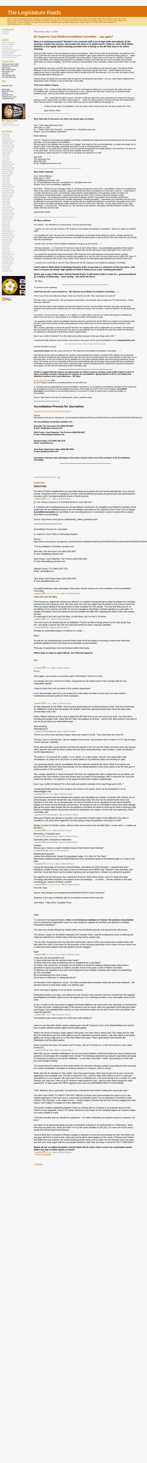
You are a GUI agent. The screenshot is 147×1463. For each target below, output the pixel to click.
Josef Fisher (49, 864)
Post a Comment (43, 1154)
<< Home (38, 1164)
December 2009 (8, 215)
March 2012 (6, 265)
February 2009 (7, 196)
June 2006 (6, 136)
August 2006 (7, 140)
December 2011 (8, 260)
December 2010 (8, 237)
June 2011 (6, 249)
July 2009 (5, 205)
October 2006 (7, 143)
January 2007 (7, 149)
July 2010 (5, 228)
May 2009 (6, 202)
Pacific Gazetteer (8, 42)
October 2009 (7, 211)
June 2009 (6, 203)
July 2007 (5, 160)
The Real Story (7, 54)
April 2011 (6, 245)
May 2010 (6, 224)
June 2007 (6, 158)
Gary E (47, 619)
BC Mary (48, 703)
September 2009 (8, 209)
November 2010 (8, 235)
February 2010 (7, 218)
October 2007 (7, 166)
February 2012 (7, 264)
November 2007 (8, 168)
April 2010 (6, 222)
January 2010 (7, 217)
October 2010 (7, 233)
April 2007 (6, 155)
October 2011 (7, 256)
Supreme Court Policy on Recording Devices (52, 411)
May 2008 (6, 179)
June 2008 (6, 181)
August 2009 (7, 207)
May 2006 (6, 134)
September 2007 (8, 164)
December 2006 (8, 147)
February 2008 (7, 173)
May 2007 (6, 156)
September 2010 (8, 232)
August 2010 (7, 230)
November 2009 (8, 213)
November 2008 (8, 190)
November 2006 (8, 145)
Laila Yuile (49, 794)
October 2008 (7, 188)
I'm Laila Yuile (7, 46)
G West (48, 1015)
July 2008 (5, 183)
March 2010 (6, 220)
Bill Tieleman (7, 48)
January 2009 (7, 194)
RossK (47, 668)
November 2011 (8, 258)
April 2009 (6, 200)
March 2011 (6, 243)
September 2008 (8, 187)
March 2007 (6, 153)
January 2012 (7, 262)
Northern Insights (8, 52)
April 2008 (6, 177)
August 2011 (7, 252)
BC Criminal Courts (9, 57)
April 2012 (6, 267)
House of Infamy (8, 44)
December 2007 (8, 170)
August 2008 (7, 185)
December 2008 (8, 192)
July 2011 (5, 250)
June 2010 (6, 226)
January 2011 (7, 239)
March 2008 (6, 175)
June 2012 (6, 269)
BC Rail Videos (8, 123)
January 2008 (7, 171)
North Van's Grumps (42, 380)
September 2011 (8, 254)
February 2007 (7, 151)
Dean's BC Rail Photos (10, 125)
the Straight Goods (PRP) (11, 56)
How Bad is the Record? (11, 50)
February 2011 (7, 241)
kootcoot (48, 499)
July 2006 (5, 138)
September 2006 (8, 141)
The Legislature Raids (34, 12)
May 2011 (6, 247)
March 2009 (6, 198)
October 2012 (7, 271)
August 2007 (7, 162)
